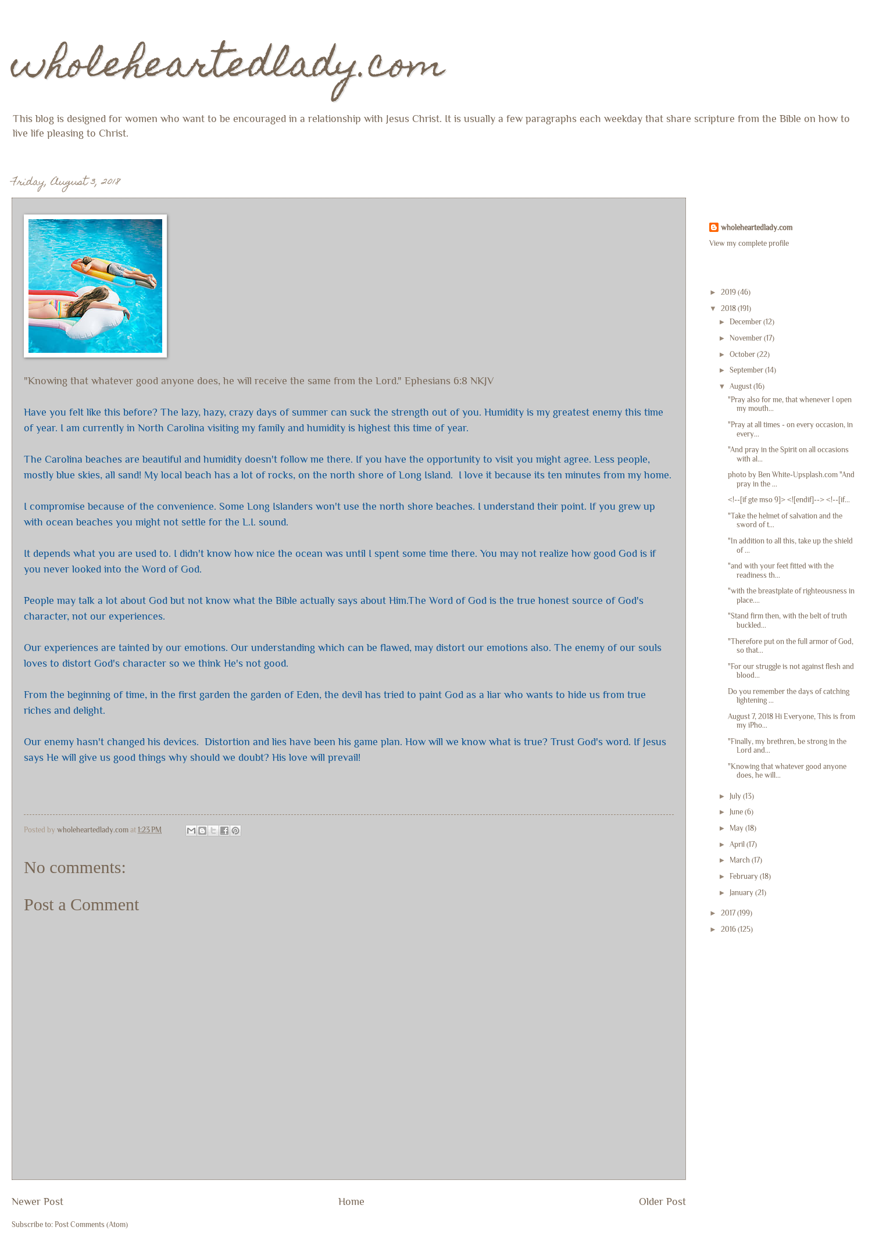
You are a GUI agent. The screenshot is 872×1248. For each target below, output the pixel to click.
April (738, 844)
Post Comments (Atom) (91, 1224)
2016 (729, 929)
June (737, 811)
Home (351, 1201)
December (746, 321)
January (742, 892)
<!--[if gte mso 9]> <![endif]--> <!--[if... (789, 499)
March (741, 860)
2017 (729, 913)
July (736, 796)
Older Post (662, 1201)
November (747, 338)
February (745, 876)
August (741, 386)
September (747, 370)
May (737, 828)
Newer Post (37, 1201)
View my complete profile (749, 243)
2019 (729, 292)
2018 (729, 308)
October (743, 354)
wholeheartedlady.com (228, 67)
